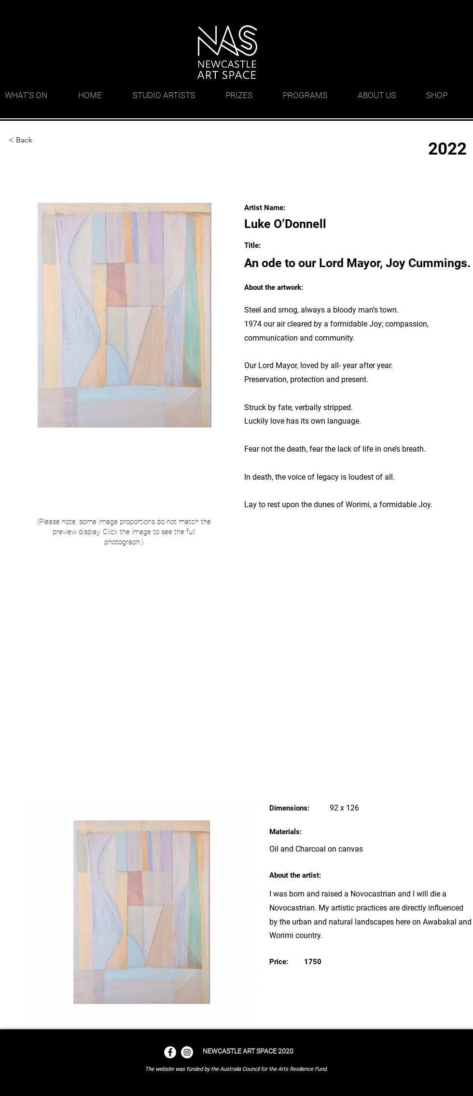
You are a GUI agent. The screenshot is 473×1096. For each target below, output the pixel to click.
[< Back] (40, 140)
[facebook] (429, 12)
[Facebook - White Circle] (170, 1052)
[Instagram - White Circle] (187, 1052)
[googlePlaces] (415, 12)
